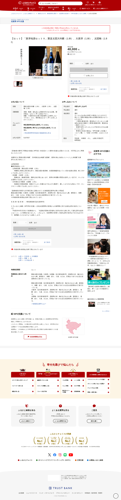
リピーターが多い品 (17, 385)
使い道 (73, 8)
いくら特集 (77, 380)
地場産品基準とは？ (39, 304)
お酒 (20, 256)
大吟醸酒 (35, 256)
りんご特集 (65, 385)
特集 (63, 8)
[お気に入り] (115, 496)
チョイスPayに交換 (93, 388)
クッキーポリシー (77, 493)
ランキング (41, 8)
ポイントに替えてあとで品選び (96, 383)
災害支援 (80, 460)
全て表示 (104, 89)
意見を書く (94, 421)
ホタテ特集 (77, 385)
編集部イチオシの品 (42, 380)
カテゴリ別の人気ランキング (20, 380)
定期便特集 (77, 391)
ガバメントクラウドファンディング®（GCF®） (54, 460)
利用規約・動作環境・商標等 (93, 493)
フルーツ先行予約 (42, 391)
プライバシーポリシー (63, 493)
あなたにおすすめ (53, 8)
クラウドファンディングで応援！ (97, 379)
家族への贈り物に (92, 392)
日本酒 (26, 256)
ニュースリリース (31, 493)
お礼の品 (18, 8)
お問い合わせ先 (76, 83)
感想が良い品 (15, 391)
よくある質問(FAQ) (60, 421)
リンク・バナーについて (46, 493)
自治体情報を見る (35, 337)
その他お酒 (28, 260)
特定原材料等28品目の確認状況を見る (38, 133)
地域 (31, 8)
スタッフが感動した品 (43, 385)
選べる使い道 (75, 81)
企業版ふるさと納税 (96, 460)
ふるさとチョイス (26, 460)
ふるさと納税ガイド (27, 421)
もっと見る (105, 311)
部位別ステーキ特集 (66, 391)
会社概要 (21, 493)
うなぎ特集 (65, 380)
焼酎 (26, 258)
